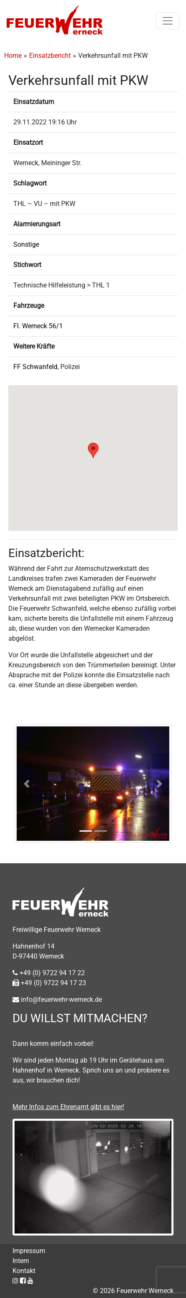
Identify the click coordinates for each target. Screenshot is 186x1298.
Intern (20, 1261)
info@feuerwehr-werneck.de (57, 999)
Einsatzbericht (50, 55)
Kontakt (23, 1271)
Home (13, 55)
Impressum (28, 1251)
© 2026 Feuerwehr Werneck (133, 1291)
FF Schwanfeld (35, 367)
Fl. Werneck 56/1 (38, 326)
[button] (93, 450)
